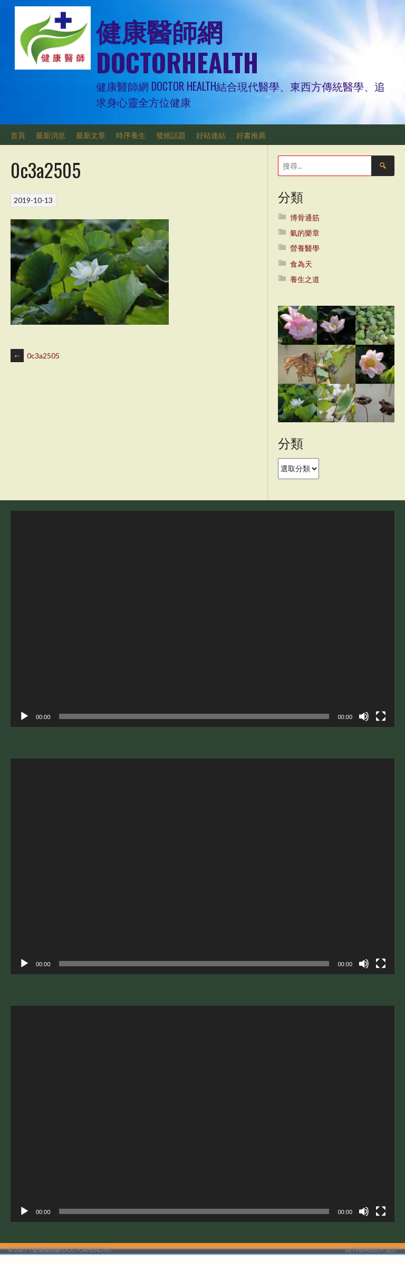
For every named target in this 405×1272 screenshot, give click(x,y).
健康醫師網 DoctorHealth (177, 46)
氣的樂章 (305, 232)
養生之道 (305, 279)
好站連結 (211, 134)
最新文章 (90, 134)
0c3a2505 (35, 355)
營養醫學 (305, 248)
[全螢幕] (380, 716)
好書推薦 (251, 134)
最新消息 (50, 134)
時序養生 (131, 134)
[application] (202, 619)
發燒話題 (171, 134)
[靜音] (364, 716)
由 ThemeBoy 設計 (371, 1249)
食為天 (301, 263)
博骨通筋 (305, 217)
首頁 (18, 134)
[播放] (24, 716)
